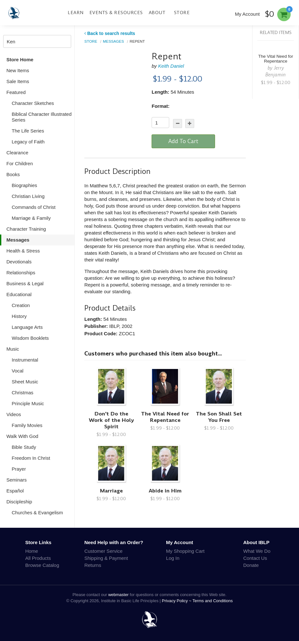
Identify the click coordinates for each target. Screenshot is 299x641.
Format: (161, 106)
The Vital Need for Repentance (165, 417)
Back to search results (109, 33)
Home (31, 551)
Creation (21, 305)
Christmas (23, 392)
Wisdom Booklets (30, 338)
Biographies (24, 185)
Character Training (26, 229)
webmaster (118, 594)
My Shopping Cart (185, 551)
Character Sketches (33, 103)
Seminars (16, 480)
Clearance (17, 152)
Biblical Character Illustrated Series (42, 117)
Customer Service (103, 551)
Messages (17, 240)
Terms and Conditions (213, 600)
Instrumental (25, 360)
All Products (38, 558)
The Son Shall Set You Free (219, 417)
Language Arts (27, 327)
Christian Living (28, 196)
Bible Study (24, 447)
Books (13, 174)
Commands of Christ (34, 207)
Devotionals (18, 261)
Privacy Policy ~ (177, 600)
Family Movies (27, 425)
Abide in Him (165, 490)
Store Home (19, 59)
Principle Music (28, 403)
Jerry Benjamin (275, 71)
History (19, 316)
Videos (13, 414)
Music (12, 349)
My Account (247, 14)
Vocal (18, 370)
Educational (18, 294)
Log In (172, 558)
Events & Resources (116, 12)
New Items (17, 70)
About (157, 12)
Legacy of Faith (28, 141)
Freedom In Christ (31, 458)
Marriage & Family (31, 218)
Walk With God (22, 436)
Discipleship (19, 501)
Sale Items (17, 81)
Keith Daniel (171, 66)
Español (15, 490)
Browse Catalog (42, 565)
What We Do (256, 551)
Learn (76, 12)
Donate (251, 565)
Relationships (20, 272)
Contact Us (255, 558)
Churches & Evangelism (37, 512)
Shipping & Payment (106, 558)
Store (182, 12)
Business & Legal (25, 283)
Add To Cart (183, 141)
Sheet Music (25, 381)
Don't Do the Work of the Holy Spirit (111, 420)
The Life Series (28, 130)
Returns (92, 565)
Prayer (19, 469)
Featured (16, 92)
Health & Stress (23, 250)
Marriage (111, 490)
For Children (19, 163)
